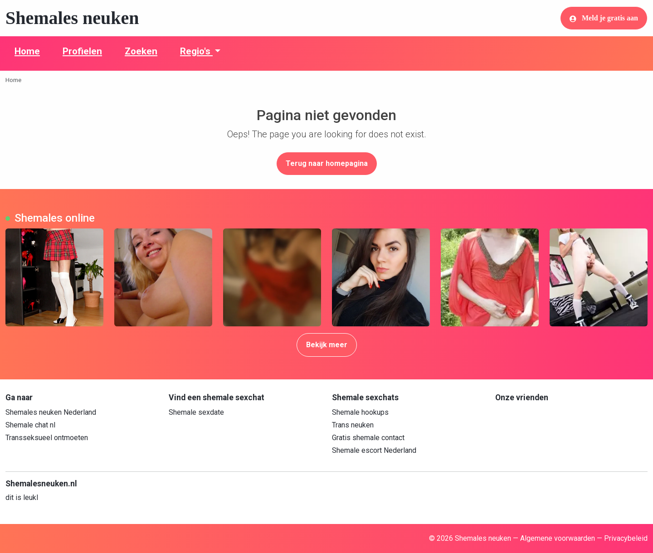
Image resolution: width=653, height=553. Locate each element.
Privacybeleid (626, 538)
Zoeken (141, 51)
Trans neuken (353, 425)
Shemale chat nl (30, 425)
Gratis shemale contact (368, 437)
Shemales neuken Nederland (50, 412)
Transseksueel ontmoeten (46, 437)
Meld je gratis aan (604, 18)
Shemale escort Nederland (374, 450)
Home (27, 51)
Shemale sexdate (196, 412)
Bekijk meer (326, 344)
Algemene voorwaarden (557, 538)
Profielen (82, 51)
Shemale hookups (360, 412)
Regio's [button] (196, 51)
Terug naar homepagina (327, 163)
